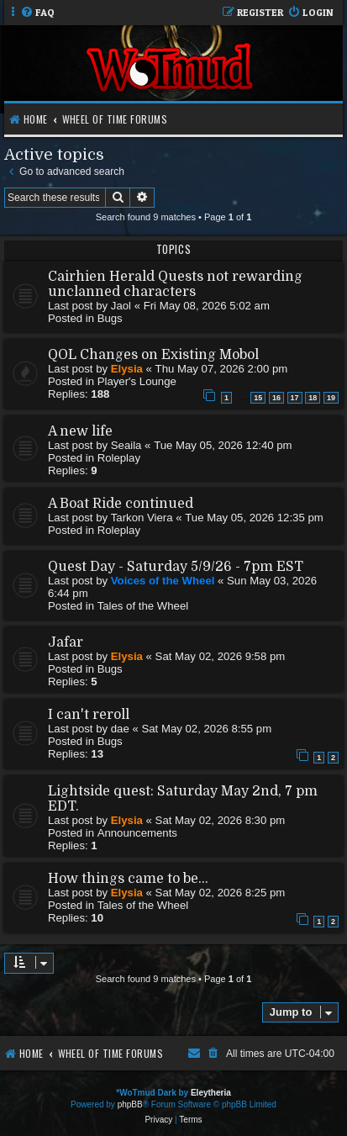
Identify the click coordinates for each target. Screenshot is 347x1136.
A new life (80, 431)
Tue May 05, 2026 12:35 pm (254, 517)
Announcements (137, 833)
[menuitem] (37, 13)
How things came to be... (128, 878)
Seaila (126, 445)
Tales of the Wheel (143, 606)
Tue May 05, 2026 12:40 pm (223, 445)
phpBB (130, 1104)
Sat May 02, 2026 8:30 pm (220, 820)
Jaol (121, 305)
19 (331, 398)
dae (120, 728)
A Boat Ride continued (120, 503)
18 (312, 398)
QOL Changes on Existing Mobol (153, 354)
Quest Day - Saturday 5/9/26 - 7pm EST (175, 566)
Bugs (110, 318)
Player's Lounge (136, 381)
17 (295, 398)
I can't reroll (88, 714)
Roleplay (118, 458)
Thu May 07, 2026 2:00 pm (221, 368)
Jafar (65, 642)
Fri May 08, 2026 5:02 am (207, 305)
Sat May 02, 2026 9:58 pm (220, 656)
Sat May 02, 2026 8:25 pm (220, 892)
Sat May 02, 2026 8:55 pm (206, 728)
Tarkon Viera (142, 517)
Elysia (127, 368)
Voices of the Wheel (163, 580)
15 (258, 398)
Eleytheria (211, 1092)
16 (276, 398)
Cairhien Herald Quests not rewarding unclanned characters (175, 284)
